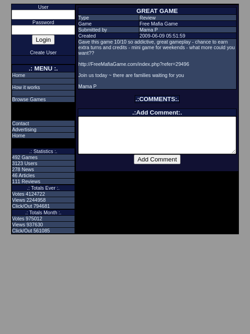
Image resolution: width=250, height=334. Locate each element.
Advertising (17, 129)
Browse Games (21, 99)
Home (11, 75)
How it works (18, 87)
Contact (13, 123)
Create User (36, 52)
